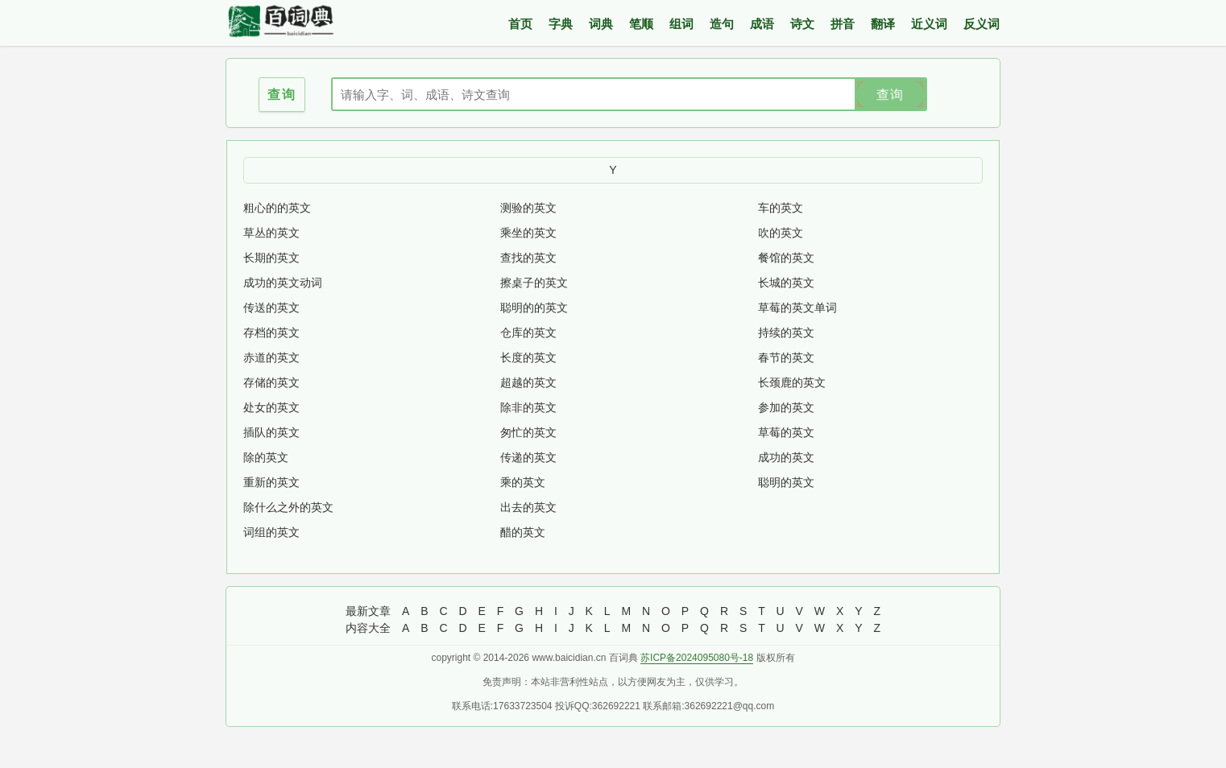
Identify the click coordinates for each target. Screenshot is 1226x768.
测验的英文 (528, 207)
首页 (520, 24)
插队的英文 (271, 432)
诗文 (802, 24)
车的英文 (780, 207)
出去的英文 (528, 507)
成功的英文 (786, 457)
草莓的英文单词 (797, 307)
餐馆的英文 (786, 257)
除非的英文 (528, 407)
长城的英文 (786, 282)
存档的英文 (271, 332)
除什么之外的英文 (288, 507)
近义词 (929, 24)
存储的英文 (271, 382)
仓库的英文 (528, 332)
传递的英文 (528, 457)
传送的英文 (271, 307)
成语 (762, 24)
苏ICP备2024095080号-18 (696, 657)
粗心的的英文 (277, 207)
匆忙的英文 (528, 432)
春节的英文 (786, 357)
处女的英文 (271, 407)
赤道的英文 (271, 357)
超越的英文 (528, 382)
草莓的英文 (786, 432)
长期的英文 (271, 257)
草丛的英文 (271, 232)
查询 (890, 94)
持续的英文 (786, 332)
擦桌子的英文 (534, 282)
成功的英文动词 (282, 282)
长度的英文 (528, 357)
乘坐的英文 (528, 232)
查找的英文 (528, 257)
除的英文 (265, 457)
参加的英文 (786, 407)
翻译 (883, 24)
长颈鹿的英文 (792, 382)
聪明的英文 (786, 482)
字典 (561, 24)
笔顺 (641, 24)
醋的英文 (522, 532)
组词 (681, 24)
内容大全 (368, 627)
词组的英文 (271, 532)
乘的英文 (522, 482)
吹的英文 (780, 232)
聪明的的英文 (534, 307)
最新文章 (368, 611)
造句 (722, 24)
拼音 (842, 24)
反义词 (981, 24)
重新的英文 (271, 482)
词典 (601, 24)
